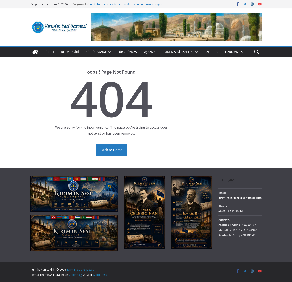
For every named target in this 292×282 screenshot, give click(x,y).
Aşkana (149, 52)
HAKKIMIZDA (234, 52)
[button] (108, 52)
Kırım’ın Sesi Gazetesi (177, 52)
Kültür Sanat (96, 52)
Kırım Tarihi (70, 52)
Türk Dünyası (127, 52)
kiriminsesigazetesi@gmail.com (240, 198)
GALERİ (209, 52)
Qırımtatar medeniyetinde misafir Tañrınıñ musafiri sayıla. (125, 4)
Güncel (49, 52)
